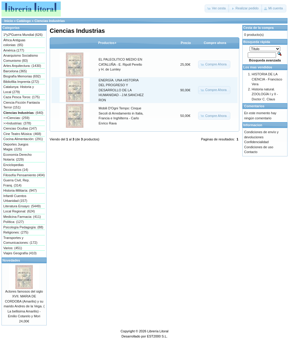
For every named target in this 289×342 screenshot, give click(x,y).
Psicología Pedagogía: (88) (23, 227)
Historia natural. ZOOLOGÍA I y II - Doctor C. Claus (265, 94)
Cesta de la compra (258, 28)
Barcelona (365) (15, 71)
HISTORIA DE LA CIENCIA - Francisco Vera (267, 79)
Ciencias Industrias (49, 21)
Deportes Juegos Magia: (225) (15, 147)
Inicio (8, 21)
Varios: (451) (12, 248)
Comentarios (254, 106)
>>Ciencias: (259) (16, 118)
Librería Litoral (157, 331)
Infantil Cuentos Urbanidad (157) (15, 198)
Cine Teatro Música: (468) (22, 134)
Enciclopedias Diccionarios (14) (15, 167)
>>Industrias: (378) (17, 123)
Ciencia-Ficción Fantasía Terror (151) (21, 105)
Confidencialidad (256, 142)
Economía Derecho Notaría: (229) (17, 157)
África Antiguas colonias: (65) (14, 42)
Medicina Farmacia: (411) (22, 216)
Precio (186, 43)
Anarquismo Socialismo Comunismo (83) (20, 58)
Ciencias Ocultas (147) (20, 128)
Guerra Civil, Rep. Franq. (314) (16, 182)
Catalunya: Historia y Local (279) (18, 89)
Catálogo (24, 21)
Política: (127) (13, 222)
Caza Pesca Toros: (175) (21, 97)
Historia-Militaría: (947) (20, 190)
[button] (217, 8)
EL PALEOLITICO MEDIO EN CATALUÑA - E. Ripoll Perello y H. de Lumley (120, 64)
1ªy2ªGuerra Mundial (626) (22, 34)
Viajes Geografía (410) (19, 253)
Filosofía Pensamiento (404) (24, 175)
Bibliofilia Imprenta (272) (21, 81)
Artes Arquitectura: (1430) (22, 65)
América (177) (13, 50)
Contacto (250, 152)
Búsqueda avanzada (265, 60)
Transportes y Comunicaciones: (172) (20, 240)
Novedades (11, 260)
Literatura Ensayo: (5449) (22, 206)
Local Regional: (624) (19, 211)
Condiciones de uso (258, 147)
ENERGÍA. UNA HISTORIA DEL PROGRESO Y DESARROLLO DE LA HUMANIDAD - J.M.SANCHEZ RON (121, 90)
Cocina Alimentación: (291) (23, 139)
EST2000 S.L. (157, 336)
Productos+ (107, 43)
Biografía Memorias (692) (22, 76)
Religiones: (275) (15, 232)
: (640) (23, 113)
